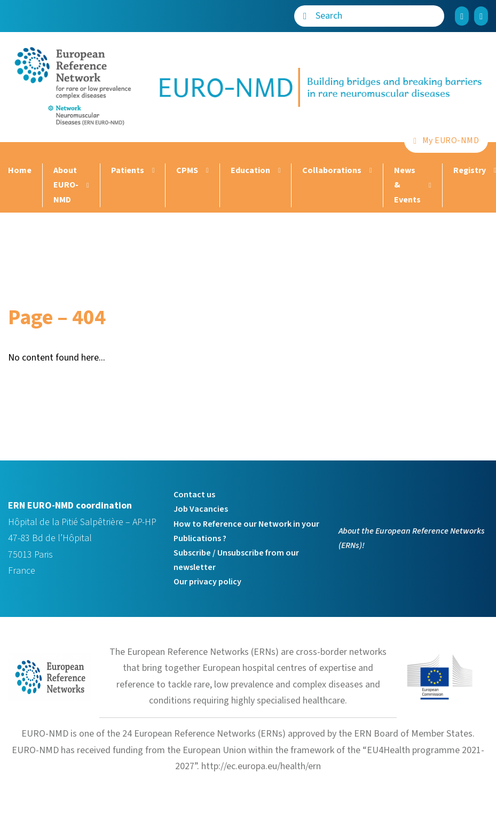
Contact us (194, 495)
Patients (127, 170)
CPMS (187, 170)
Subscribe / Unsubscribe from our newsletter (236, 560)
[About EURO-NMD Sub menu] (86, 185)
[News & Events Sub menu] (428, 185)
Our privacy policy (207, 582)
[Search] (305, 16)
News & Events (407, 185)
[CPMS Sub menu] (206, 170)
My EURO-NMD (446, 140)
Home (20, 170)
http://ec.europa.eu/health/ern (261, 766)
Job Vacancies (201, 509)
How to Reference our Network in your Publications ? (246, 531)
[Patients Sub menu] (152, 170)
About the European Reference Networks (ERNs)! (411, 538)
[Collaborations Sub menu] (369, 170)
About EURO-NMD (65, 185)
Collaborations (331, 170)
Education (250, 170)
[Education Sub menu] (278, 170)
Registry (469, 170)
